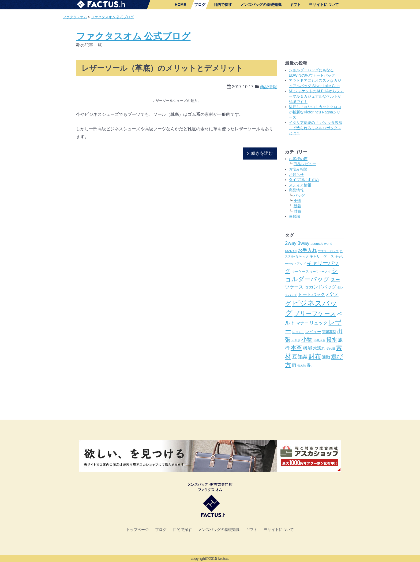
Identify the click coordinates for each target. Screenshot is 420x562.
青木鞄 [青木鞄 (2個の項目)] (301, 365)
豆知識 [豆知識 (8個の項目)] (300, 357)
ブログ (199, 4)
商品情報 (268, 86)
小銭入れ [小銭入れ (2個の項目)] (319, 340)
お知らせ (296, 174)
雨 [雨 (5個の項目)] (294, 365)
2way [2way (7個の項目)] (291, 243)
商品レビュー (305, 164)
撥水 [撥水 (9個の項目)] (332, 339)
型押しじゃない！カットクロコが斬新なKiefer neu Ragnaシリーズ (315, 112)
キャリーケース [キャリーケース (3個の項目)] (322, 256)
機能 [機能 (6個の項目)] (307, 348)
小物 (297, 200)
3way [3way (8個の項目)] (304, 243)
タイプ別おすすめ (304, 180)
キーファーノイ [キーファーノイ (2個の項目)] (320, 271)
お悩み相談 (298, 169)
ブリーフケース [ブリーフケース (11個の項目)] (315, 313)
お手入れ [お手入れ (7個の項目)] (307, 250)
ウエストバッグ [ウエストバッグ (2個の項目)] (328, 251)
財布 (297, 211)
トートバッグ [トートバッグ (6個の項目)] (311, 294)
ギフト (295, 4)
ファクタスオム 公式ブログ (112, 17)
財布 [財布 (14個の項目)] (315, 356)
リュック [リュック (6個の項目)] (318, 323)
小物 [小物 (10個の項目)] (307, 339)
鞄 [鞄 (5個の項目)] (309, 365)
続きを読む (262, 153)
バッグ (299, 195)
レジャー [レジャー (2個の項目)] (298, 332)
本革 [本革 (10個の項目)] (296, 348)
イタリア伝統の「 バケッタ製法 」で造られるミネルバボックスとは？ (315, 127)
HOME (180, 4)
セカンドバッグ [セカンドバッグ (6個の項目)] (320, 287)
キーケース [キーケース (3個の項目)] (300, 271)
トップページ (137, 529)
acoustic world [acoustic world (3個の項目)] (321, 244)
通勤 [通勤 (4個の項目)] (326, 357)
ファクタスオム (75, 17)
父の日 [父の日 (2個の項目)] (330, 348)
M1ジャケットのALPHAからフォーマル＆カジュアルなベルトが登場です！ (316, 96)
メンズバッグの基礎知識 (261, 4)
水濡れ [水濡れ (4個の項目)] (319, 348)
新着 (297, 206)
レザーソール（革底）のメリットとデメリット (162, 68)
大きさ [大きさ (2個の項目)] (295, 340)
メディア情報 (300, 185)
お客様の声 (298, 159)
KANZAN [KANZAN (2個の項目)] (291, 251)
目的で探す (222, 4)
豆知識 (294, 216)
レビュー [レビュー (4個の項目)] (313, 332)
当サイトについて (324, 4)
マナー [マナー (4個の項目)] (302, 323)
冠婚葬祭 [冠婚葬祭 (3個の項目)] (329, 332)
